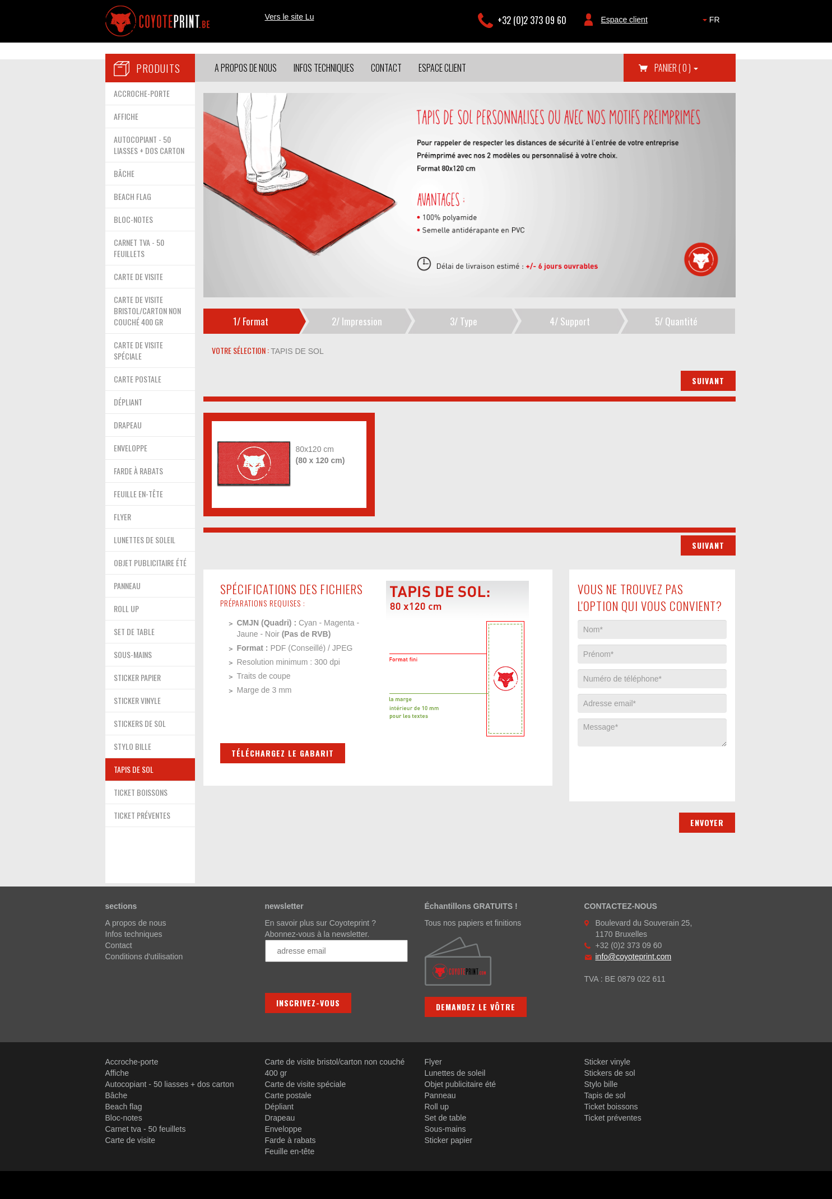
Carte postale (288, 1095)
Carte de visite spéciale (305, 1084)
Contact (386, 67)
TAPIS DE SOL (134, 769)
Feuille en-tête (290, 1151)
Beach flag (123, 1106)
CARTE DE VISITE (138, 276)
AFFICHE (126, 116)
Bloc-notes (123, 1117)
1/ (250, 321)
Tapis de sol (605, 1095)
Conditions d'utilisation (144, 956)
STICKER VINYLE (137, 700)
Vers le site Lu (289, 16)
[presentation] (663, 768)
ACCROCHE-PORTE (142, 93)
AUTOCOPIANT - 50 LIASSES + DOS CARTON (149, 144)
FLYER (122, 516)
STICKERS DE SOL (140, 723)
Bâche (116, 1095)
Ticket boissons (611, 1106)
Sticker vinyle (607, 1061)
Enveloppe (283, 1129)
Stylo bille (601, 1084)
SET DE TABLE (134, 631)
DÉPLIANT (128, 402)
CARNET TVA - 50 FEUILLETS (139, 247)
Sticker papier (449, 1140)
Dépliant (279, 1106)
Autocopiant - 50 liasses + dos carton (169, 1084)
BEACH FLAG (132, 196)
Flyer (433, 1061)
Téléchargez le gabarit (282, 753)
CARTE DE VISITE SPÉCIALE (138, 350)
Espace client (624, 19)
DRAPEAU (128, 425)
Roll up (437, 1106)
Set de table (446, 1117)
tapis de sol (296, 351)
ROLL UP (126, 608)
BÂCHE (124, 173)
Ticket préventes (613, 1117)
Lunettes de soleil (455, 1073)
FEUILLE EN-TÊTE (138, 494)
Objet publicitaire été (460, 1084)
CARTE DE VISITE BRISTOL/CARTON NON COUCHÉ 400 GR (147, 310)
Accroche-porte (132, 1061)
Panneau (440, 1095)
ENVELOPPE (130, 448)
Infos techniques (324, 67)
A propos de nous (246, 67)
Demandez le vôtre (475, 1007)
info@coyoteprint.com (634, 956)
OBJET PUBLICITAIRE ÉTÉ (150, 562)
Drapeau (280, 1117)
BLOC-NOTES (133, 219)
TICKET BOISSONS (141, 792)
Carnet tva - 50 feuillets (145, 1129)
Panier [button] (676, 67)
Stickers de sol (609, 1073)
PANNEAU (127, 585)
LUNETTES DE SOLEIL (144, 539)
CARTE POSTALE (137, 379)
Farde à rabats (290, 1140)
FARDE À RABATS (138, 471)
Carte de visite (130, 1140)
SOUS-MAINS (133, 654)
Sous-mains (445, 1129)
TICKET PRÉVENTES (142, 815)
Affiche (117, 1073)
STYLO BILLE (132, 746)
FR (711, 19)
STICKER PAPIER (137, 677)
